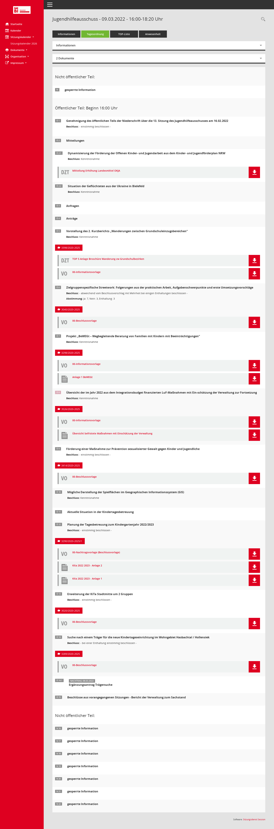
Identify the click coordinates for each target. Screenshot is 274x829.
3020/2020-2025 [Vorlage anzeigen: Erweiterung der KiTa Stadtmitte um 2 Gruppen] (70, 610)
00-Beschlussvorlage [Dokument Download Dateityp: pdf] (84, 320)
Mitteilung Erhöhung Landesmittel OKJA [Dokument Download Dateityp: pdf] (96, 170)
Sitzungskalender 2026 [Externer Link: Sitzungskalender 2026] (23, 43)
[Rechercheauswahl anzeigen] (262, 19)
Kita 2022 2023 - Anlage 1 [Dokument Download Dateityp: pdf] (87, 578)
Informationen (66, 34)
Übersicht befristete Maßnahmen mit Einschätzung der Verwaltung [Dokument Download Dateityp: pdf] (112, 433)
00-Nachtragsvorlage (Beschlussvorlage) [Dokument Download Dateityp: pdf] (96, 552)
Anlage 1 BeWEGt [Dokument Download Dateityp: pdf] (82, 377)
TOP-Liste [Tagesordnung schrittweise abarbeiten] (124, 34)
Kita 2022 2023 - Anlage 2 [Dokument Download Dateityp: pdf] (87, 565)
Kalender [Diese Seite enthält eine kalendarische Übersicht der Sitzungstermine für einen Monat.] (13, 30)
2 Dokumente (65, 58)
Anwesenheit (153, 34)
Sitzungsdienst (254, 819)
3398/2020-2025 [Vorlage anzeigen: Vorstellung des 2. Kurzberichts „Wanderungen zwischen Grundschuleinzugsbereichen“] (70, 247)
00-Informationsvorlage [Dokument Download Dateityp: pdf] (86, 272)
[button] (22, 37)
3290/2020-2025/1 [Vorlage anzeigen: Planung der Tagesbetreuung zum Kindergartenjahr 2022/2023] (71, 541)
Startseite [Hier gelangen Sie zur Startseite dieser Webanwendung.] (13, 24)
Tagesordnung (95, 34)
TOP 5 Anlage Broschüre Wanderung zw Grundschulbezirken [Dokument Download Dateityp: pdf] (108, 259)
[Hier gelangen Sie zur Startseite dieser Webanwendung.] (22, 10)
